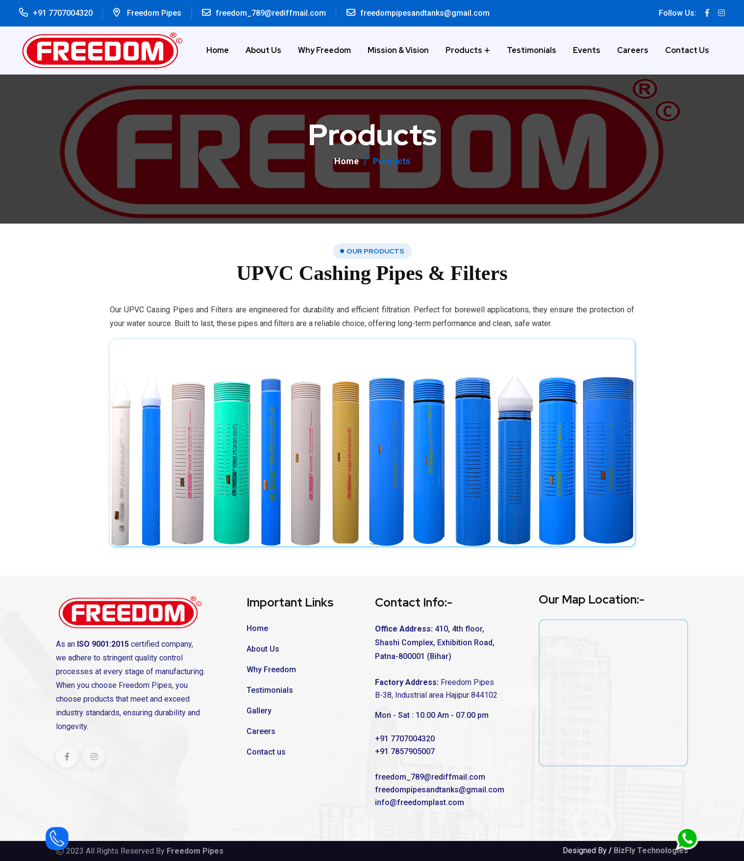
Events (586, 50)
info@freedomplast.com (419, 802)
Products (464, 50)
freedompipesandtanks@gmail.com (425, 13)
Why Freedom (324, 50)
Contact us (687, 50)
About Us (263, 50)
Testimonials (531, 50)
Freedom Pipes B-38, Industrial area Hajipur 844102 (436, 689)
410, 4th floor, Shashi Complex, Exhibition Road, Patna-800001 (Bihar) (435, 642)
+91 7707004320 (63, 13)
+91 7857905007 (405, 751)
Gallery (259, 710)
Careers (632, 50)
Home (217, 50)
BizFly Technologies (651, 850)
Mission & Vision (398, 50)
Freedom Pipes (154, 13)
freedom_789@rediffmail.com (271, 13)
